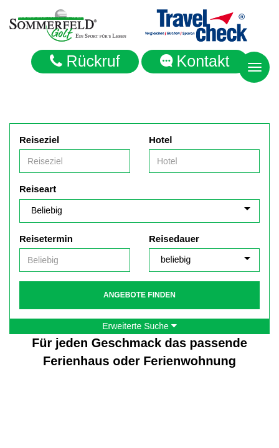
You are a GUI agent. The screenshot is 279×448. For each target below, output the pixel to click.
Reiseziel (39, 139)
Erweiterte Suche (139, 326)
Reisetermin (46, 238)
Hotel (161, 139)
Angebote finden (139, 295)
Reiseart (37, 189)
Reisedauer (174, 238)
